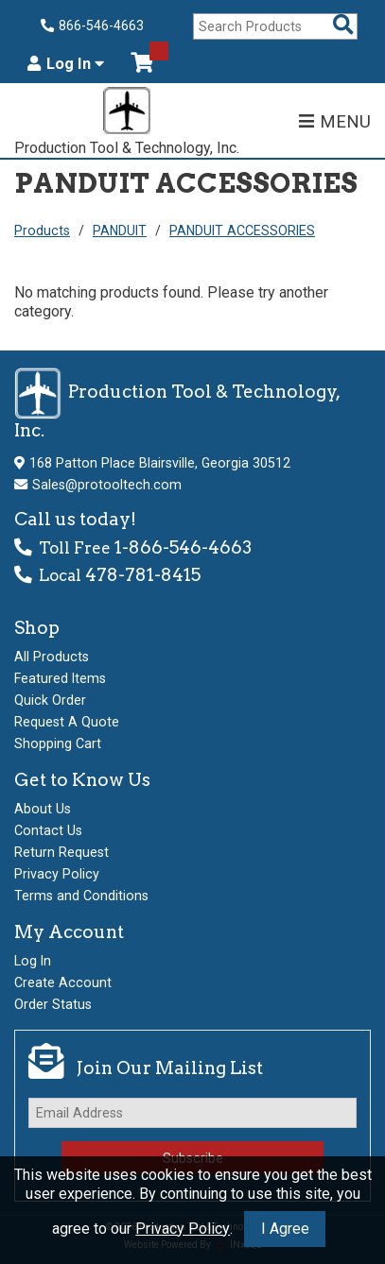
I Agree (285, 1229)
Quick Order (50, 700)
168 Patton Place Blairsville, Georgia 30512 (159, 462)
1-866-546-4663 (183, 547)
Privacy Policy (182, 1229)
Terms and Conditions (81, 895)
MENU (335, 121)
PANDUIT (120, 230)
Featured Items (60, 678)
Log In (65, 64)
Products (42, 230)
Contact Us (48, 830)
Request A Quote (66, 721)
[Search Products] (343, 26)
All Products (51, 656)
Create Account (63, 982)
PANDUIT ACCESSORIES (242, 230)
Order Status (53, 1004)
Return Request (61, 852)
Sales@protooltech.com (107, 484)
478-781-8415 (143, 575)
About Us (42, 808)
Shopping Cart (57, 743)
